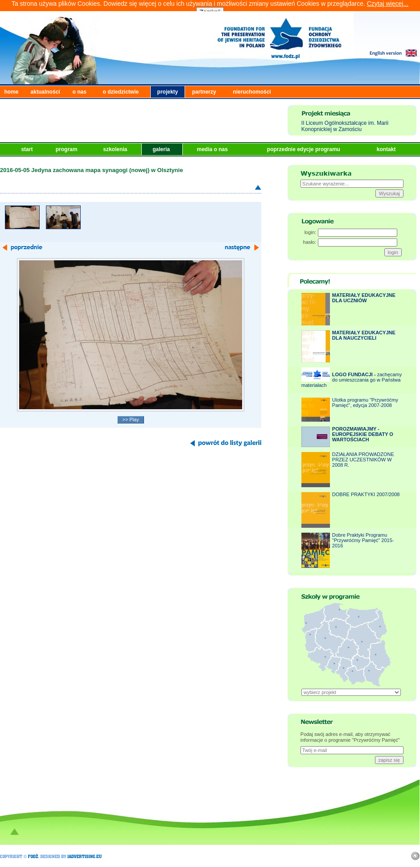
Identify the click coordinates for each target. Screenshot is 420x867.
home (11, 92)
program (67, 149)
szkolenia (116, 149)
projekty (167, 92)
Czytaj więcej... (387, 3)
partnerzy (204, 92)
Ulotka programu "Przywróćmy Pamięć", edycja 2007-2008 (365, 402)
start (27, 149)
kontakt (387, 149)
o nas (79, 92)
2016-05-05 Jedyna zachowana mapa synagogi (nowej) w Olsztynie (91, 170)
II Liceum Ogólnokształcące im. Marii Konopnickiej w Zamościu (344, 126)
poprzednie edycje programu (304, 149)
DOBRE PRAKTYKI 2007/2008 (366, 494)
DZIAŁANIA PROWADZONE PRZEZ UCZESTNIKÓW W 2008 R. (363, 460)
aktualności (45, 92)
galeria (162, 149)
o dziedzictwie (121, 92)
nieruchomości (252, 92)
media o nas (213, 149)
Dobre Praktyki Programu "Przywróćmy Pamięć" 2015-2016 (363, 540)
